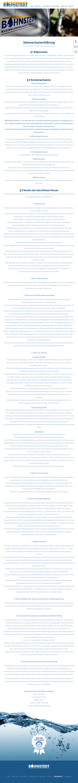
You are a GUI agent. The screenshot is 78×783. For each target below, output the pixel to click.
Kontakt (71, 6)
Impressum (67, 776)
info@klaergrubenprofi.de (41, 706)
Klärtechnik (55, 6)
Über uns (38, 6)
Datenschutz (58, 776)
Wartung (64, 6)
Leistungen (46, 6)
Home (32, 6)
